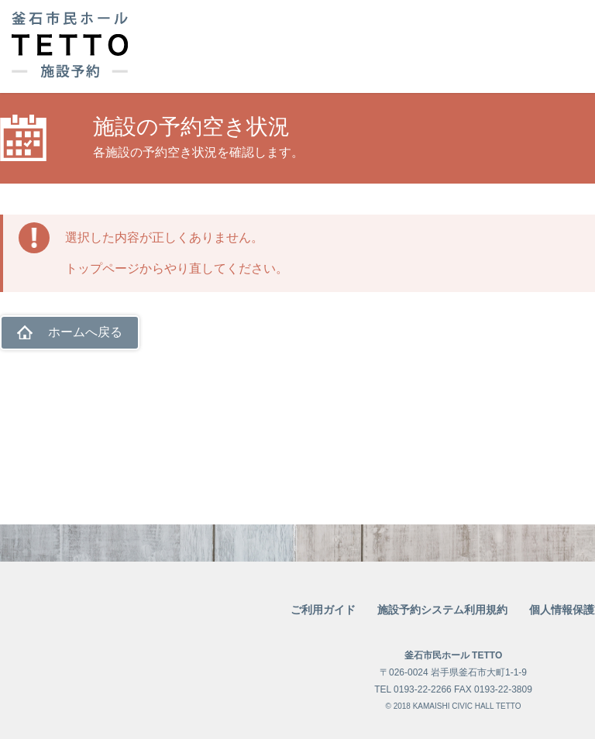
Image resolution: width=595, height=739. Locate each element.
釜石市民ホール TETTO (453, 655)
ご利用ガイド (323, 609)
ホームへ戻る (85, 332)
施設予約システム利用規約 (442, 609)
